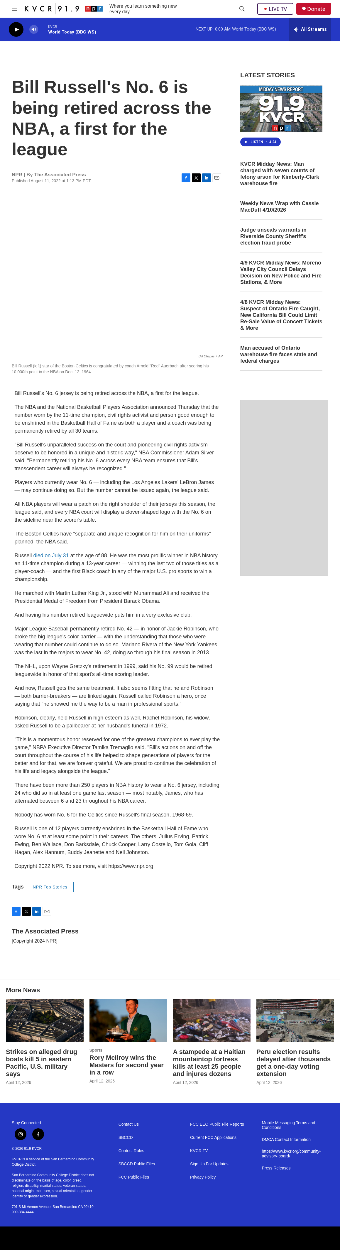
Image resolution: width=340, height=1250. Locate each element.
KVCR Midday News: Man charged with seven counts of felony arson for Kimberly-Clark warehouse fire (279, 173)
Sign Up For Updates (209, 1164)
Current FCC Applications (213, 1137)
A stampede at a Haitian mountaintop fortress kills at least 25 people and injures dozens (209, 1062)
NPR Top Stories (50, 887)
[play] (16, 29)
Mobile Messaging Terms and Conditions (288, 1125)
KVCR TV (199, 1151)
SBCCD (126, 1137)
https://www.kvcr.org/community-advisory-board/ (291, 1153)
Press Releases (276, 1168)
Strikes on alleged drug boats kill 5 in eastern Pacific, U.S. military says (41, 1062)
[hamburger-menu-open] (14, 9)
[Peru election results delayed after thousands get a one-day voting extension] (295, 1020)
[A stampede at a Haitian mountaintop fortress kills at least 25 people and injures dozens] (212, 1020)
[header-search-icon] (242, 8)
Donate (316, 9)
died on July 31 (51, 555)
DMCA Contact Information (286, 1139)
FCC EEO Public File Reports (217, 1124)
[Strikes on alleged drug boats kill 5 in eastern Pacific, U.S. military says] (45, 1020)
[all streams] (310, 29)
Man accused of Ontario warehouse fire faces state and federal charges (278, 354)
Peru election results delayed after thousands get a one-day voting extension (293, 1062)
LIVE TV (275, 8)
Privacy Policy (203, 1177)
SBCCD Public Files (137, 1164)
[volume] (34, 29)
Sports (95, 1050)
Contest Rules (131, 1151)
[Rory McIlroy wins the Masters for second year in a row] (128, 1020)
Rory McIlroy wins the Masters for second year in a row (126, 1065)
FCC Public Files (134, 1177)
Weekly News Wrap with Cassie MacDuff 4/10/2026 (279, 206)
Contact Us (129, 1124)
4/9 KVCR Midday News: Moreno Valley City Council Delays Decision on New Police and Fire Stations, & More (281, 272)
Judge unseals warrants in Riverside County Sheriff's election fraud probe (273, 236)
